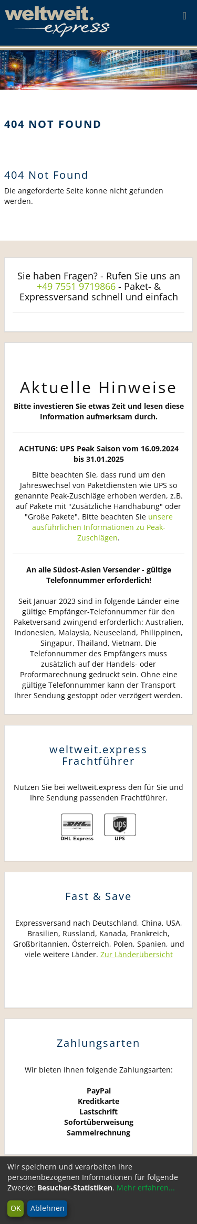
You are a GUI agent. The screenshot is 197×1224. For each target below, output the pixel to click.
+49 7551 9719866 (76, 286)
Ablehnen (47, 1208)
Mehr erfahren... (146, 1188)
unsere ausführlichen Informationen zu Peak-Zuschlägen (102, 527)
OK (16, 1208)
